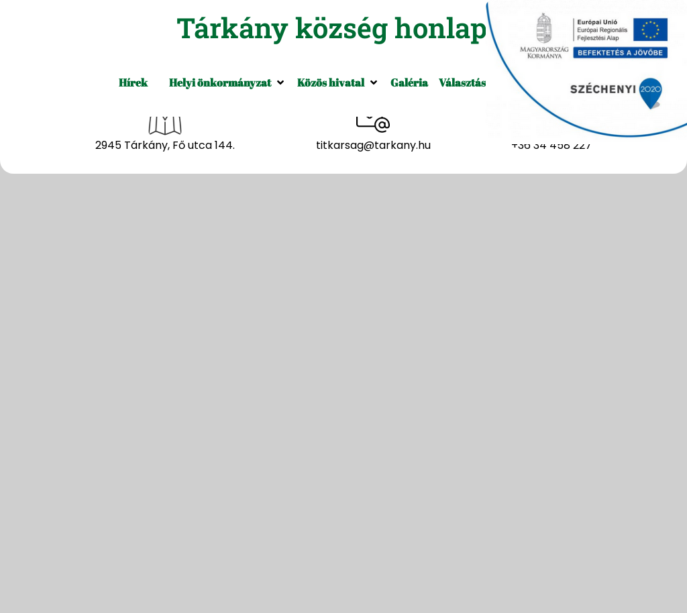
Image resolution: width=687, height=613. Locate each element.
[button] (228, 82)
